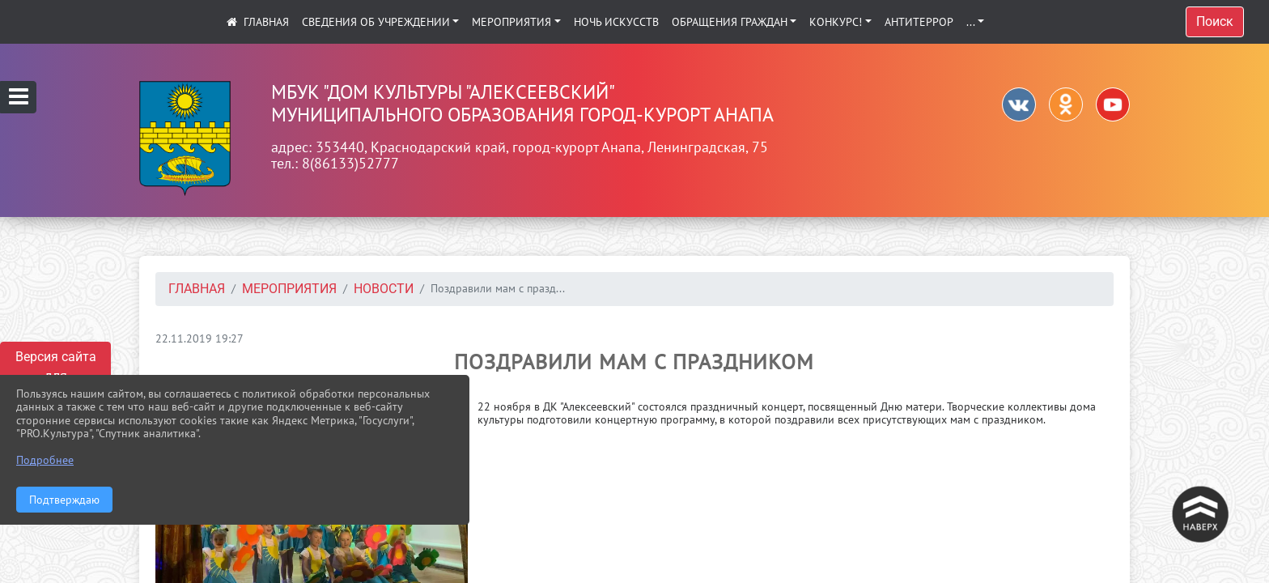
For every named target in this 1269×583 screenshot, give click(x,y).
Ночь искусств (616, 22)
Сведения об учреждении (376, 22)
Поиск (1214, 21)
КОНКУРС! (835, 22)
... (970, 22)
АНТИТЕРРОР (919, 22)
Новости (384, 288)
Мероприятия (511, 22)
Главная (196, 288)
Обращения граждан (729, 22)
